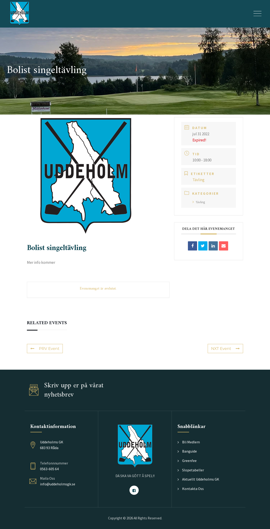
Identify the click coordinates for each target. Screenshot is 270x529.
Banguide (189, 451)
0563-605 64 (49, 469)
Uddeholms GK (51, 442)
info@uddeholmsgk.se (57, 484)
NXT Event (225, 348)
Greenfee (189, 460)
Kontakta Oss (193, 488)
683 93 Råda (49, 447)
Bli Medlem (191, 442)
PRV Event (44, 348)
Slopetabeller (193, 470)
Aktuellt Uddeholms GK (200, 479)
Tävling (198, 202)
